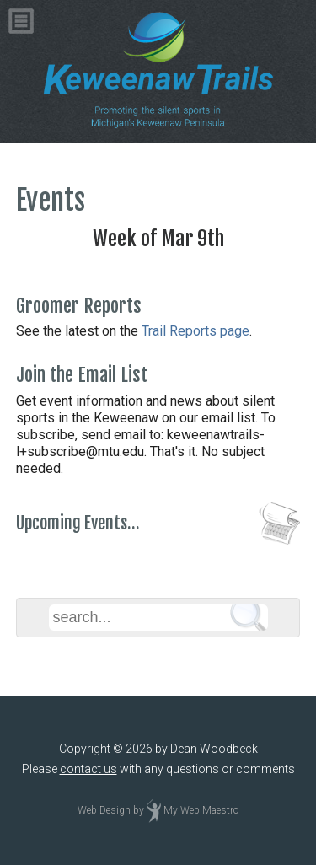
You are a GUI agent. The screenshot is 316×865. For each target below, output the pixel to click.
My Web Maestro (200, 810)
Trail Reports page (195, 331)
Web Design (104, 810)
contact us (88, 769)
